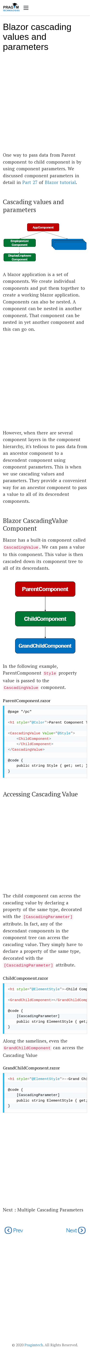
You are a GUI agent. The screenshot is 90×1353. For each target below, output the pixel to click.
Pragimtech (33, 1344)
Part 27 (29, 182)
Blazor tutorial (60, 182)
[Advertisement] (45, 104)
